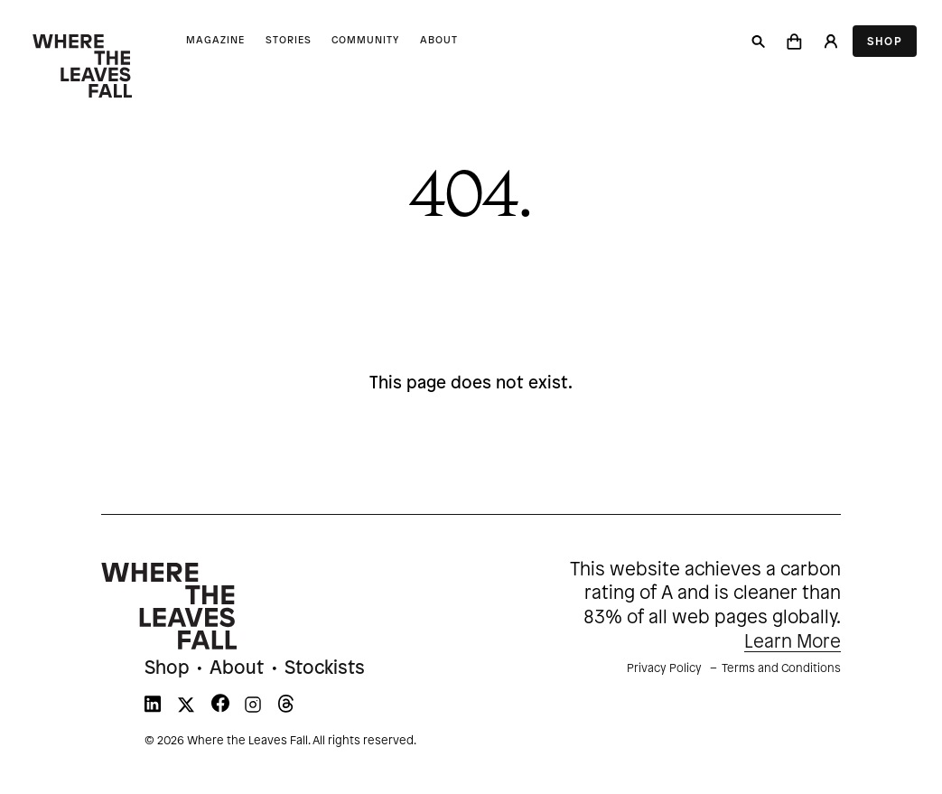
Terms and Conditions (781, 668)
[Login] (830, 41)
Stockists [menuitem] (324, 668)
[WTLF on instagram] (253, 708)
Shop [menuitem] (167, 668)
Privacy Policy (664, 668)
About (439, 40)
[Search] (758, 41)
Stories (289, 40)
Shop (884, 42)
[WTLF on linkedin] (153, 708)
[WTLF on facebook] (220, 708)
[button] (794, 41)
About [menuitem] (237, 668)
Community (365, 40)
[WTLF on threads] (286, 708)
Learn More (792, 642)
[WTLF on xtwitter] (186, 708)
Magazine (215, 40)
